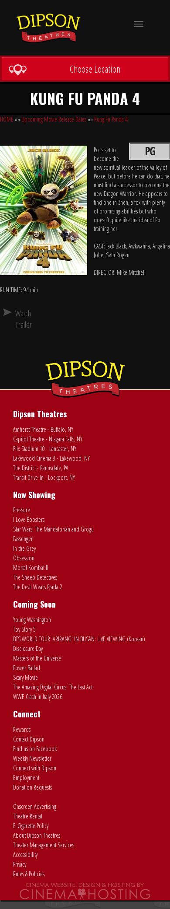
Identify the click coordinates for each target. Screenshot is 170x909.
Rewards (22, 729)
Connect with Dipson (34, 768)
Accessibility (25, 854)
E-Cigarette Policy (30, 826)
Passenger (23, 539)
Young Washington (32, 619)
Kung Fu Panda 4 (111, 119)
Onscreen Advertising (34, 806)
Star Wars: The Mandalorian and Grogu (53, 529)
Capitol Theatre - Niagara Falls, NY (47, 439)
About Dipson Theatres (36, 835)
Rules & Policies (28, 874)
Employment (26, 777)
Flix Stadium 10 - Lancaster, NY (44, 448)
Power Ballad (26, 668)
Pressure (21, 510)
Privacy (19, 864)
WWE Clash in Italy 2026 (37, 696)
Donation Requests (32, 787)
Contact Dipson (28, 739)
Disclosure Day (28, 648)
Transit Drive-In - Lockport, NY (44, 477)
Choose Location (64, 69)
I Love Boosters (28, 519)
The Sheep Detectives (35, 577)
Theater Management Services (43, 845)
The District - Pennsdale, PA (40, 468)
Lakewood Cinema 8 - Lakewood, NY (51, 458)
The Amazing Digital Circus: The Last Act (52, 687)
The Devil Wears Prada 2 (37, 587)
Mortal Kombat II (30, 567)
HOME (7, 119)
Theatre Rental (27, 816)
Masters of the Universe (37, 658)
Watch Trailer (18, 319)
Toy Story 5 (24, 629)
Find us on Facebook (35, 749)
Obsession (23, 558)
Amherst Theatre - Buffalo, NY (43, 429)
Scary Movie (25, 677)
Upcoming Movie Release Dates (53, 119)
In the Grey (24, 548)
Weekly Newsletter (32, 758)
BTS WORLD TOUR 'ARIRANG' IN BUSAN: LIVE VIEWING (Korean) (79, 639)
